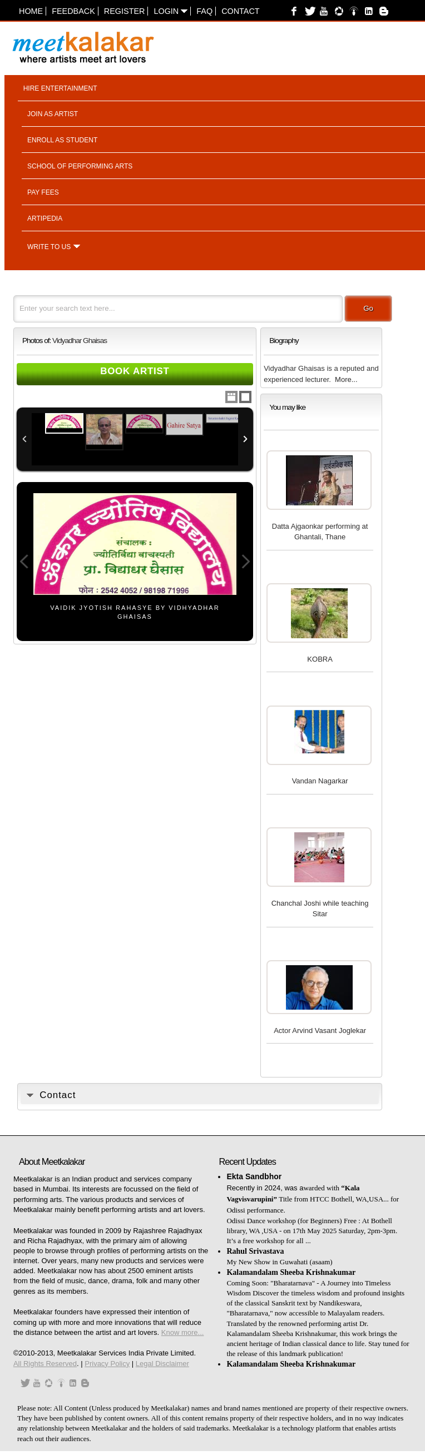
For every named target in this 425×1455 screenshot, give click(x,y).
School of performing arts (79, 166)
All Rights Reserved (45, 1363)
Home (31, 11)
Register (124, 11)
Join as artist (52, 114)
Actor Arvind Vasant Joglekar (320, 1030)
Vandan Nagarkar (320, 781)
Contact (240, 11)
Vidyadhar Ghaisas (79, 340)
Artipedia (44, 218)
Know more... (182, 1332)
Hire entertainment (60, 88)
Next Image (245, 561)
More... (346, 379)
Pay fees (43, 192)
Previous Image (24, 561)
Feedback (73, 11)
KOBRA (320, 659)
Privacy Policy (107, 1363)
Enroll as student (62, 140)
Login (170, 11)
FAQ (204, 11)
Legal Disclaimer (162, 1363)
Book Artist (135, 371)
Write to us (49, 247)
